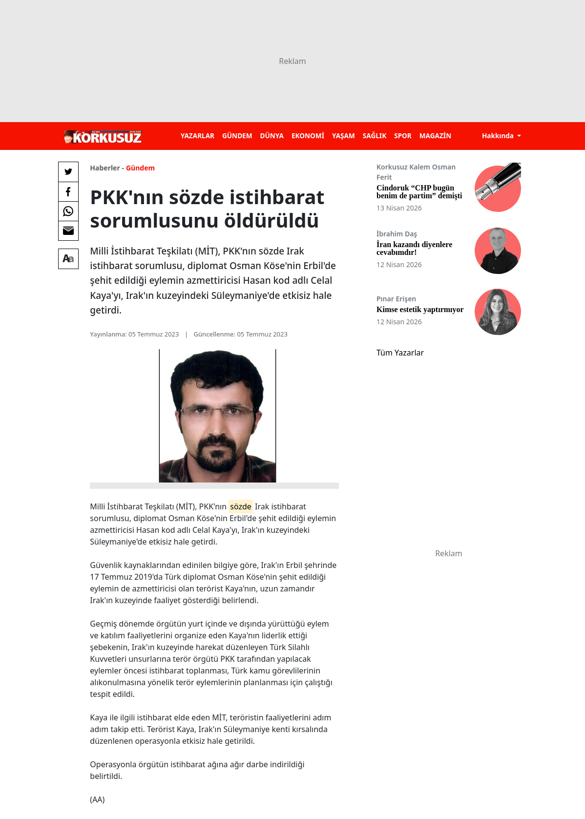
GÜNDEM (237, 135)
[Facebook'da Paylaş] (68, 191)
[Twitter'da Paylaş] (68, 172)
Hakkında (499, 135)
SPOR (403, 135)
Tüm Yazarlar (400, 352)
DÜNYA (272, 135)
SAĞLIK (374, 135)
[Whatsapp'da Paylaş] (68, 211)
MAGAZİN (435, 135)
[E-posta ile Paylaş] (68, 230)
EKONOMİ (308, 135)
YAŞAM (343, 135)
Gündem (140, 167)
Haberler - (107, 167)
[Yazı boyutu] (68, 259)
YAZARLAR (197, 135)
